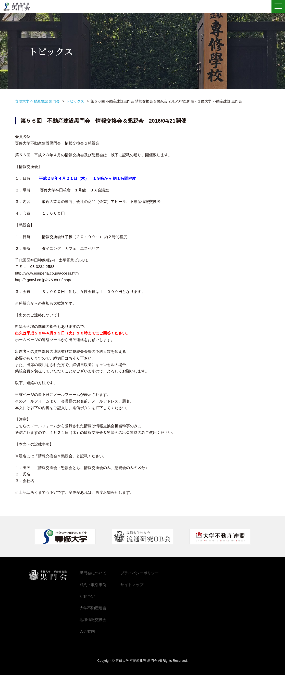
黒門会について (93, 573)
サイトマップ (131, 584)
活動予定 (87, 596)
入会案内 (87, 631)
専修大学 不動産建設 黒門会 (18, 6)
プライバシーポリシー (139, 573)
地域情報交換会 (93, 619)
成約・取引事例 (93, 584)
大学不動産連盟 (93, 608)
